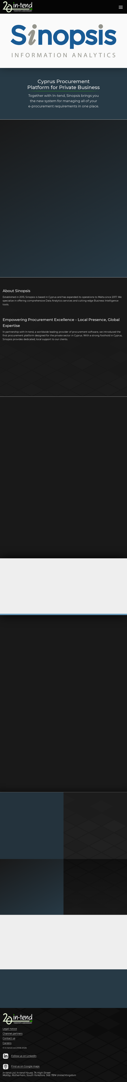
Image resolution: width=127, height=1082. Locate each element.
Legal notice (10, 1029)
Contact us (9, 1038)
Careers (7, 1043)
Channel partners (12, 1033)
